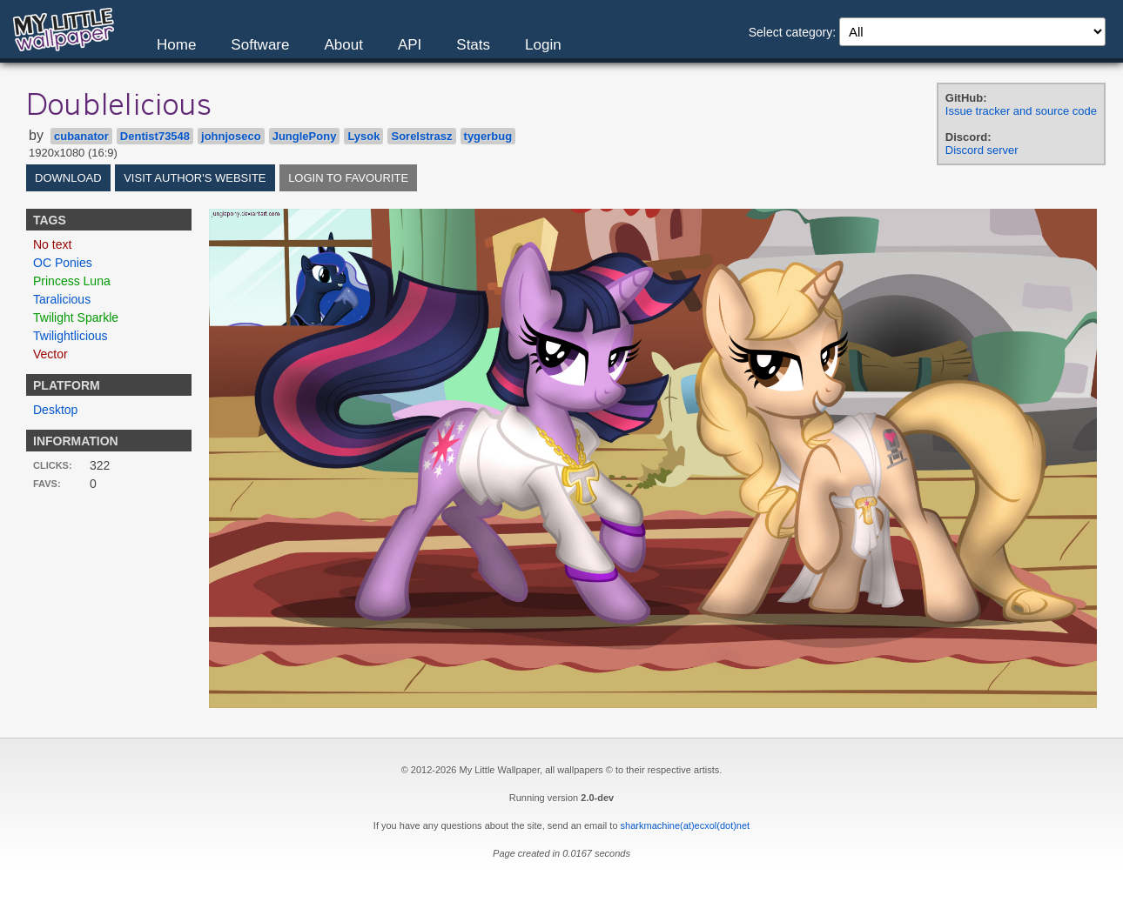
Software (260, 45)
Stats (473, 45)
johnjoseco (231, 136)
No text (52, 244)
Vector (50, 354)
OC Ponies (62, 263)
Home (176, 45)
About (343, 45)
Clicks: (52, 465)
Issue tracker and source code (1021, 110)
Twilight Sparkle (75, 317)
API (409, 45)
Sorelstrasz (421, 136)
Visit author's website (195, 177)
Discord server (982, 150)
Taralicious (62, 299)
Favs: (47, 483)
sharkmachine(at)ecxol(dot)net (685, 825)
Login (543, 45)
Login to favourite (348, 177)
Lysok (363, 136)
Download (68, 177)
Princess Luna (72, 281)
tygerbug (488, 136)
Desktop (55, 410)
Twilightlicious (70, 336)
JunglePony (304, 136)
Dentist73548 (155, 136)
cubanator (81, 136)
